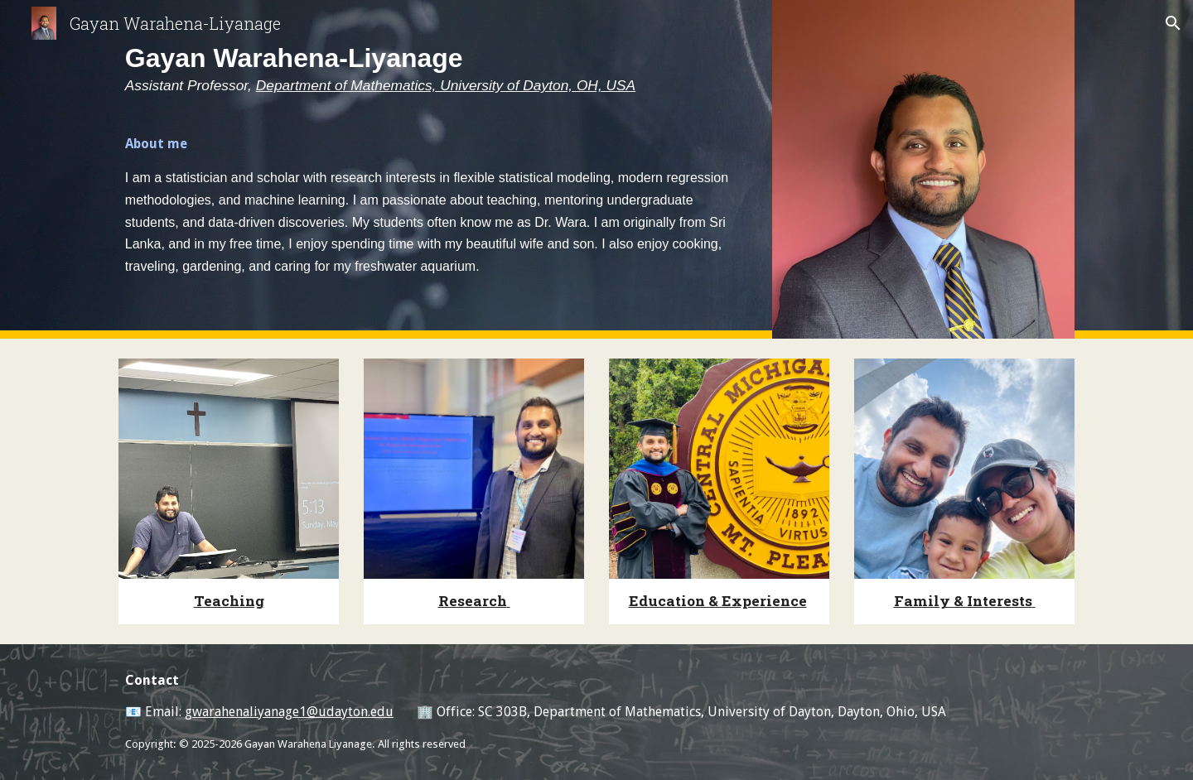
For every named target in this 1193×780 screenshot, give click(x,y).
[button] (1173, 23)
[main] (433, 60)
